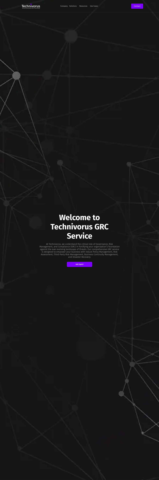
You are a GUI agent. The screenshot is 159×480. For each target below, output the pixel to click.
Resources (83, 6)
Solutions (73, 6)
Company (64, 6)
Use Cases (94, 6)
